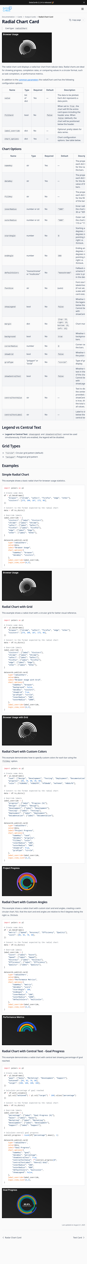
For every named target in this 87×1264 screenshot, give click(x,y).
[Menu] (82, 8)
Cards (19, 17)
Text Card (79, 1237)
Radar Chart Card (11, 1237)
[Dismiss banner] (84, 2)
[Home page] (7, 8)
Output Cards (30, 17)
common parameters (28, 79)
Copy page (75, 20)
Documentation (8, 17)
